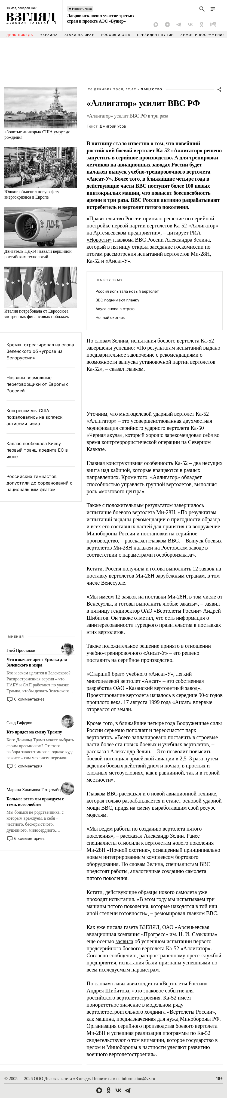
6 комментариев (29, 838)
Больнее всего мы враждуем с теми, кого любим (35, 802)
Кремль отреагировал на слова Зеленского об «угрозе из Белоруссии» (40, 351)
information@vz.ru (138, 1078)
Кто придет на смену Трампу (34, 732)
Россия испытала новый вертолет (127, 291)
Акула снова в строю (115, 308)
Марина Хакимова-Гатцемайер (34, 789)
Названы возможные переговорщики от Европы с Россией (38, 384)
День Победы (20, 35)
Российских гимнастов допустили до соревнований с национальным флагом (39, 483)
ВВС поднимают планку (117, 300)
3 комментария (28, 766)
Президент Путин (155, 35)
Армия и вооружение (202, 35)
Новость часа (82, 9)
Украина (49, 35)
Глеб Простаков (21, 650)
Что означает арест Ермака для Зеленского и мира (37, 662)
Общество (151, 89)
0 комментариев (29, 699)
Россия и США (116, 35)
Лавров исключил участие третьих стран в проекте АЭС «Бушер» (100, 18)
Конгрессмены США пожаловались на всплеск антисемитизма (35, 417)
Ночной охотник (110, 317)
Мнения (16, 637)
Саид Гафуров (19, 722)
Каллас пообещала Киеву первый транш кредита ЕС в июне (37, 450)
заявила (124, 941)
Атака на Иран (80, 35)
